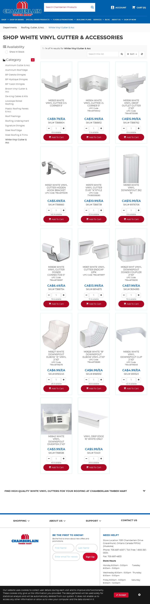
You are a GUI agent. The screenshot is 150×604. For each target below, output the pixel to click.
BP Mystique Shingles (16, 79)
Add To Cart (58, 137)
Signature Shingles (15, 126)
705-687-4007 (118, 550)
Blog (107, 19)
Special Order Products (38, 19)
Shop (3, 19)
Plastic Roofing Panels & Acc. (16, 110)
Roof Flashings (13, 116)
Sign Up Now (130, 19)
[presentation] (33, 59)
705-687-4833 (114, 557)
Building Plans (84, 19)
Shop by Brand (17, 19)
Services (97, 19)
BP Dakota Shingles (15, 75)
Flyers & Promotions (63, 19)
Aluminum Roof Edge (16, 70)
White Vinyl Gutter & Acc (16, 141)
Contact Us (129, 520)
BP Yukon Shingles (15, 84)
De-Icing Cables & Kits (16, 96)
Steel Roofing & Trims (16, 135)
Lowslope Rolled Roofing (13, 102)
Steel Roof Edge (13, 130)
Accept (121, 595)
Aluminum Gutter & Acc (17, 65)
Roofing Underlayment (17, 121)
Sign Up (90, 557)
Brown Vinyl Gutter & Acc (16, 90)
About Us (116, 19)
